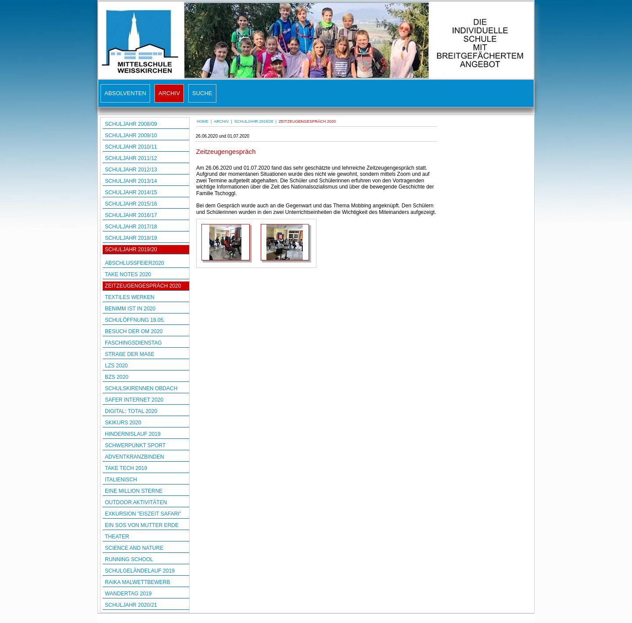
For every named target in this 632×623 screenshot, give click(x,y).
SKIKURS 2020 (123, 423)
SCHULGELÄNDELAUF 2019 (140, 571)
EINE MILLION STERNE (133, 491)
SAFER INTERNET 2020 (134, 400)
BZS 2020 (116, 377)
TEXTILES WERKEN (129, 297)
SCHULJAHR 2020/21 (131, 605)
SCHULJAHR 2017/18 (131, 227)
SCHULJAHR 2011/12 (131, 158)
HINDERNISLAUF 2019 (133, 434)
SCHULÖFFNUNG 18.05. (135, 320)
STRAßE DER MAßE (129, 354)
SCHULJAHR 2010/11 (131, 147)
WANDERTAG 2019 (128, 594)
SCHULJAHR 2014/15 (131, 192)
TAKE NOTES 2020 (128, 274)
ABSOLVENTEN (125, 93)
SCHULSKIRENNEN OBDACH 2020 (141, 389)
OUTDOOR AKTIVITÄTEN (136, 502)
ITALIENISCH (121, 480)
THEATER (117, 537)
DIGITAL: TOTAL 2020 (131, 411)
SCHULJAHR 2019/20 (131, 249)
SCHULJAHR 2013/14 (131, 181)
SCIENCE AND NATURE (134, 548)
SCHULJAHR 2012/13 (131, 170)
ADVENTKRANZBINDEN (134, 457)
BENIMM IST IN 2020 (130, 309)
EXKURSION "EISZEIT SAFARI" (143, 514)
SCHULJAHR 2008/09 (131, 124)
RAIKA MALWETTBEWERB (137, 582)
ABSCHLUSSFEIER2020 (134, 263)
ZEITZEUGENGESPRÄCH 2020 (143, 286)
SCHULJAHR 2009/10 (131, 135)
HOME (202, 121)
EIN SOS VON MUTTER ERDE (142, 525)
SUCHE (202, 93)
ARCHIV (169, 93)
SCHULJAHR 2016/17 (131, 215)
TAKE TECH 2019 (126, 468)
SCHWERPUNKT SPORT (135, 445)
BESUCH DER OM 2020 (133, 331)
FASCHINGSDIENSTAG (133, 343)
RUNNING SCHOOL (129, 559)
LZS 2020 (116, 366)
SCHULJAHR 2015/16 (131, 204)
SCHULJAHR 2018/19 (131, 238)
